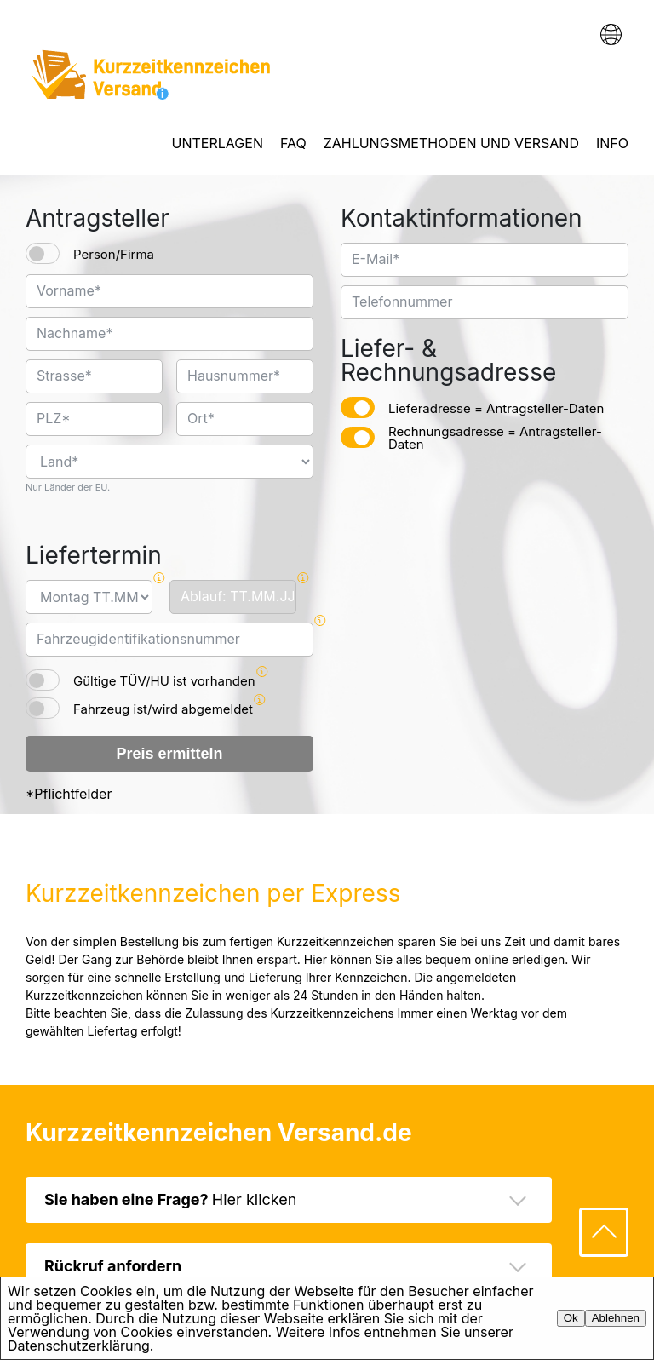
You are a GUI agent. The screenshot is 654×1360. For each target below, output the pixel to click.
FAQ (293, 143)
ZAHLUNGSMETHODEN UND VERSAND (451, 143)
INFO (612, 143)
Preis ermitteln (169, 753)
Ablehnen (616, 1317)
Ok (571, 1317)
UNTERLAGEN (217, 143)
